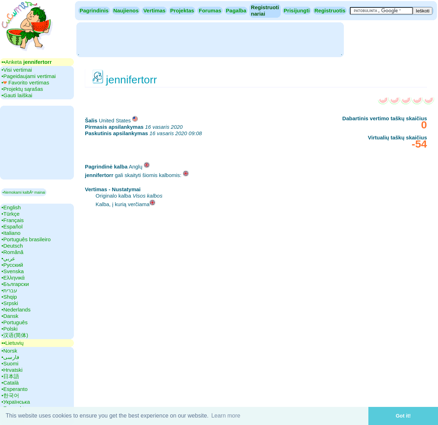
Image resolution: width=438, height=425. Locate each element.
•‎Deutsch (12, 246)
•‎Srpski (9, 303)
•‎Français (12, 220)
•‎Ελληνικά (13, 278)
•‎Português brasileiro (26, 239)
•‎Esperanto (14, 389)
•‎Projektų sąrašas (22, 89)
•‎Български (15, 284)
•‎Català (10, 383)
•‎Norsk (9, 351)
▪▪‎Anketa (26, 62)
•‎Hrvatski (11, 370)
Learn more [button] (225, 416)
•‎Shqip (9, 297)
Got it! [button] (403, 416)
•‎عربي (8, 258)
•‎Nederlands (16, 310)
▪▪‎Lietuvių (12, 343)
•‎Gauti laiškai (16, 95)
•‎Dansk (9, 316)
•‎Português (14, 322)
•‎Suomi (9, 363)
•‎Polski (9, 329)
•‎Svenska (12, 271)
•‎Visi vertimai (16, 70)
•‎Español (11, 226)
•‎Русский (12, 265)
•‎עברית (9, 290)
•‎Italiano (11, 233)
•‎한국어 (10, 395)
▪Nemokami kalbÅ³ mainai (23, 192)
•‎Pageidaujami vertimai (28, 76)
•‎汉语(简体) (14, 335)
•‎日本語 (10, 376)
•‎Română (12, 252)
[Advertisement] (210, 39)
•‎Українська (15, 402)
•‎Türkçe (10, 214)
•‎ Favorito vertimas (25, 82)
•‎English (11, 207)
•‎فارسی (10, 357)
